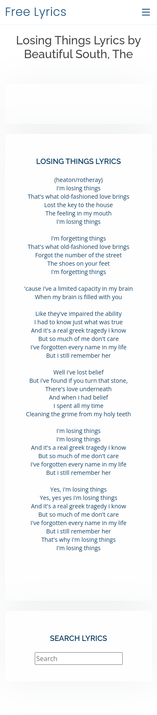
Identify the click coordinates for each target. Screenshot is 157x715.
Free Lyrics (36, 12)
